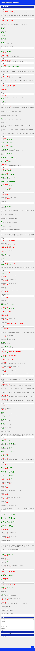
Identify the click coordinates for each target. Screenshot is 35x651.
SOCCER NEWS (3, 619)
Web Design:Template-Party (17, 650)
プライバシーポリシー (5, 636)
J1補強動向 (3, 621)
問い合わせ (3, 628)
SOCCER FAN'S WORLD (16, 649)
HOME (2, 630)
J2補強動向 (3, 623)
